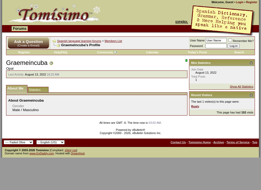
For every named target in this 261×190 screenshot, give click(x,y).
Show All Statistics (241, 86)
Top (254, 142)
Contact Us (178, 142)
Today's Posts (197, 52)
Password (196, 46)
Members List (113, 40)
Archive (218, 142)
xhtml (68, 150)
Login (240, 2)
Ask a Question (28, 41)
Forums (19, 28)
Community (107, 52)
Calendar (152, 52)
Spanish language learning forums (79, 40)
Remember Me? (241, 40)
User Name (197, 40)
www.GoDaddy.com (42, 153)
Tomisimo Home (199, 142)
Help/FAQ (60, 52)
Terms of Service (238, 142)
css (74, 150)
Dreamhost (78, 153)
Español (181, 22)
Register (251, 2)
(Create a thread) (28, 45)
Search (239, 52)
